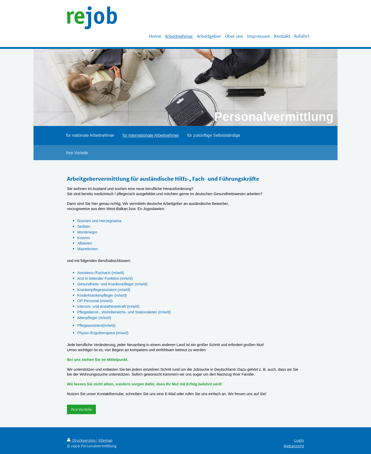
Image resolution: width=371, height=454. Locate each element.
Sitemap (105, 440)
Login (299, 440)
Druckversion (81, 440)
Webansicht (294, 445)
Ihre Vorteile (81, 409)
